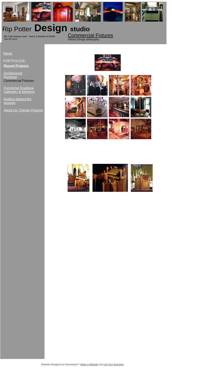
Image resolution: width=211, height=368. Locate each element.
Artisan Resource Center (107, 223)
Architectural (13, 73)
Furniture (10, 77)
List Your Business (114, 364)
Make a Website (89, 364)
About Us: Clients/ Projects (23, 110)
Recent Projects (16, 66)
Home (7, 53)
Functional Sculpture (19, 88)
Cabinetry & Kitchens (19, 92)
